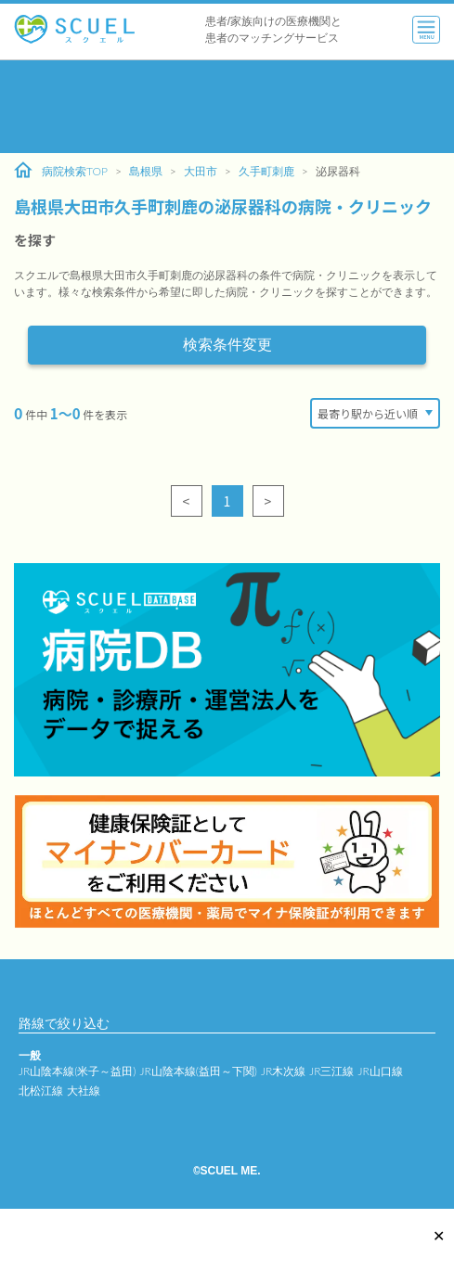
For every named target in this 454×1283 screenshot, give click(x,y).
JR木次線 (283, 1071)
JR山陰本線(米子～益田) (77, 1071)
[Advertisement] (227, 106)
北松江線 (41, 1090)
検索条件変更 (227, 345)
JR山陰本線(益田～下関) (197, 1071)
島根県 (145, 171)
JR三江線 (331, 1071)
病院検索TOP (61, 170)
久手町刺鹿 (266, 171)
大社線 (83, 1090)
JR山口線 (379, 1071)
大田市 (200, 171)
